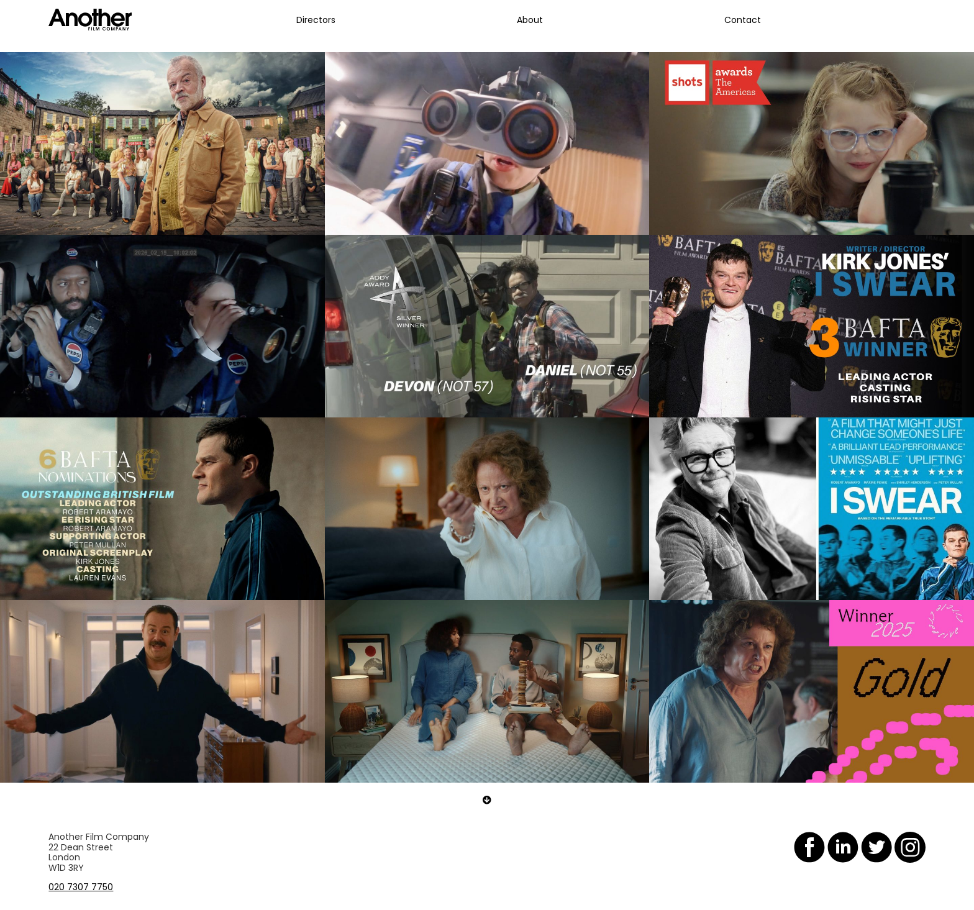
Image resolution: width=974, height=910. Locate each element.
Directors (315, 20)
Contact (742, 20)
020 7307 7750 (80, 887)
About (530, 20)
